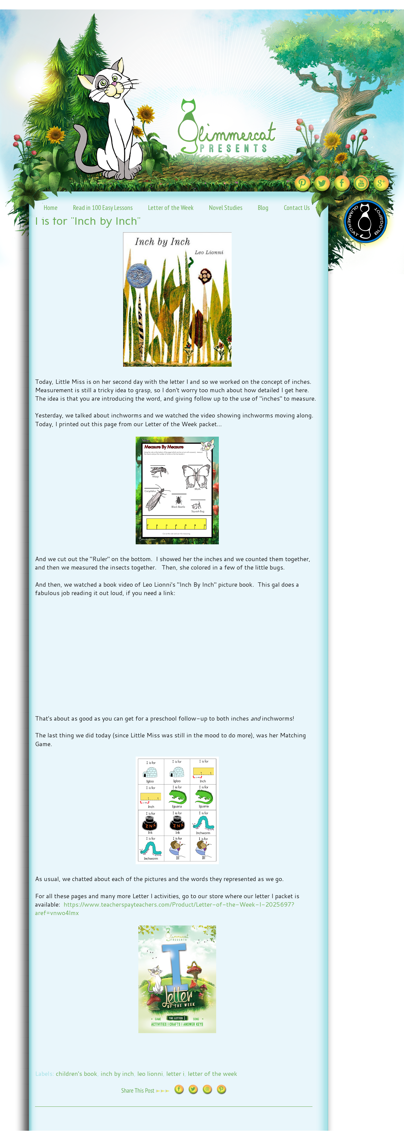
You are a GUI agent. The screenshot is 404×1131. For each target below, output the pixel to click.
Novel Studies (225, 207)
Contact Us (297, 207)
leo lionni (150, 1073)
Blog (263, 207)
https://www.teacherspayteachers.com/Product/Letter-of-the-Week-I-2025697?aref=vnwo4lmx (165, 908)
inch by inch (117, 1073)
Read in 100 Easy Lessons (103, 207)
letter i (175, 1073)
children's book (76, 1073)
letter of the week (212, 1073)
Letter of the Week (171, 207)
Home (51, 207)
